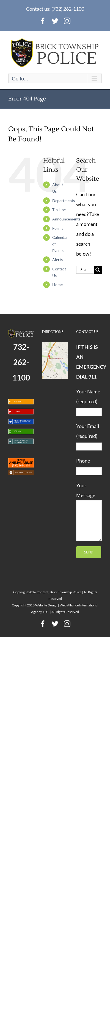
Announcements (66, 219)
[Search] (98, 270)
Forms (57, 228)
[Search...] (85, 270)
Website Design (46, 605)
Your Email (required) (89, 436)
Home (57, 284)
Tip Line (59, 209)
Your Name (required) (89, 401)
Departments (63, 200)
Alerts (57, 259)
